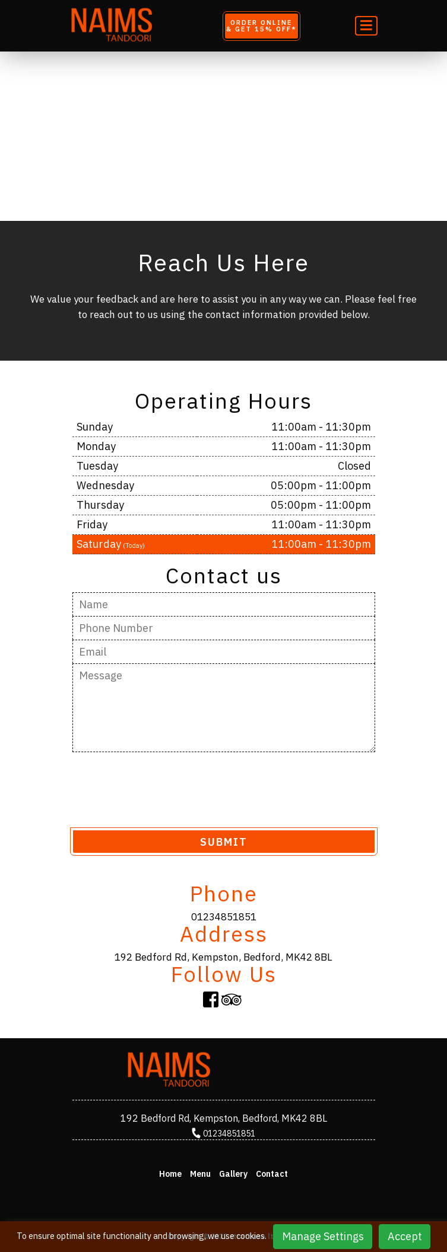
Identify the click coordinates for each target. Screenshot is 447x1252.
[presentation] (162, 789)
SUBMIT (224, 842)
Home (170, 1173)
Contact (272, 1173)
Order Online (261, 25)
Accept (405, 1236)
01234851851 (223, 916)
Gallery (233, 1173)
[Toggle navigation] (366, 26)
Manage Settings (323, 1236)
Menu (200, 1173)
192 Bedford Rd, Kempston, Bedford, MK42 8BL (223, 957)
